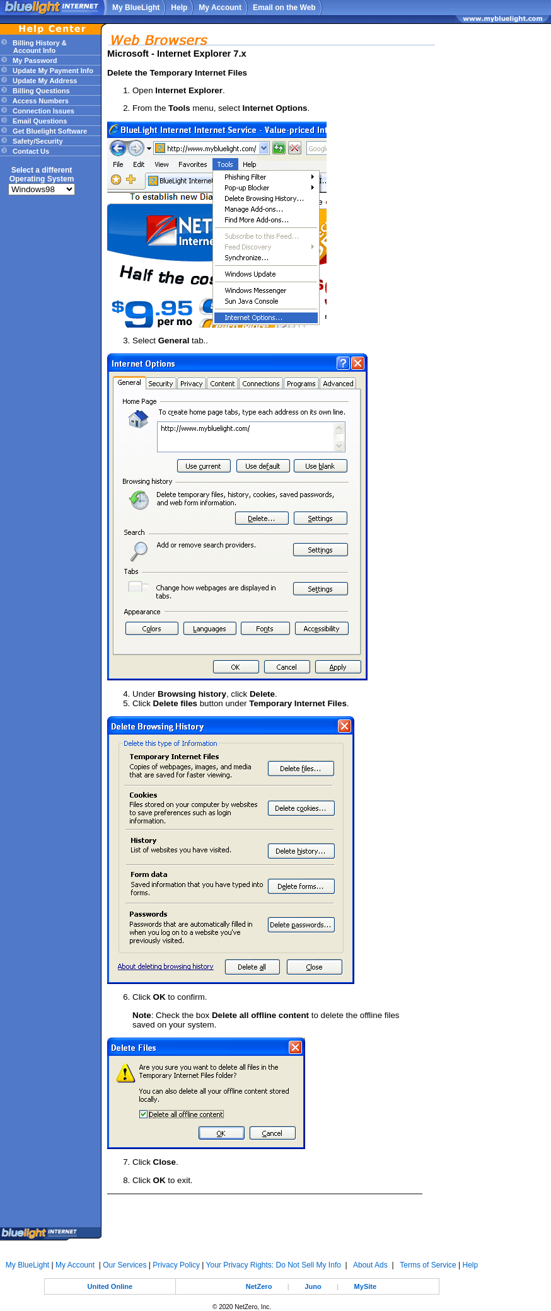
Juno (312, 1286)
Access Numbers (40, 101)
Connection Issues (42, 111)
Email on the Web (284, 7)
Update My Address (44, 80)
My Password (34, 60)
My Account (220, 7)
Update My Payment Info (52, 70)
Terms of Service (428, 1265)
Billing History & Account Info (33, 46)
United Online (110, 1286)
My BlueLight (136, 7)
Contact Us (30, 151)
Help (179, 7)
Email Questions (39, 121)
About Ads (370, 1265)
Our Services (124, 1265)
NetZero (259, 1286)
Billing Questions (40, 90)
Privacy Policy (176, 1265)
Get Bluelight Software (49, 131)
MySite (365, 1286)
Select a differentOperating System (41, 174)
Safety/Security (37, 141)
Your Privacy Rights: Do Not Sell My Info (273, 1265)
